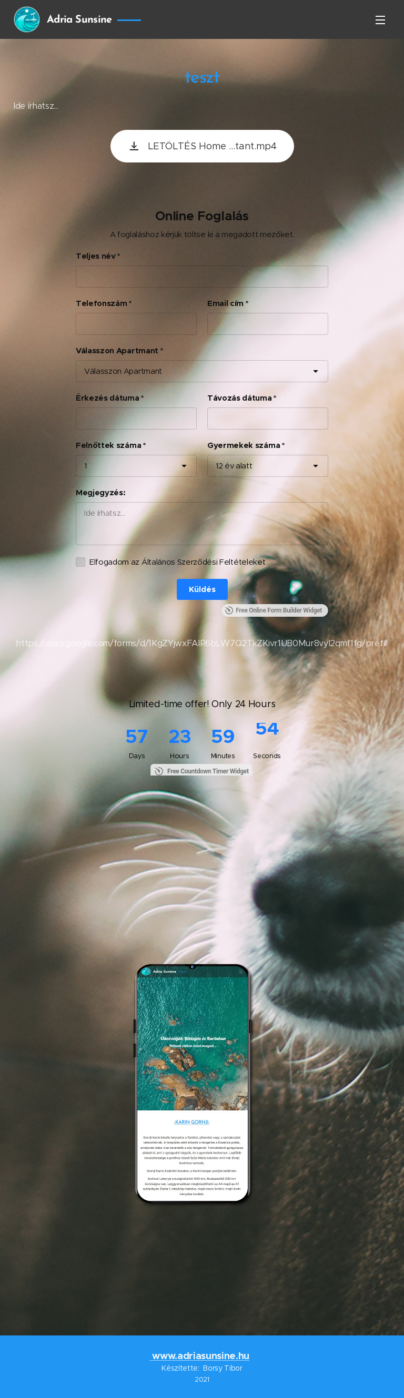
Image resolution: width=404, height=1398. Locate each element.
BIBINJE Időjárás (202, 1267)
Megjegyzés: (100, 492)
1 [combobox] (85, 466)
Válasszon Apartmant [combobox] (123, 371)
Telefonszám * (104, 303)
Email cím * (227, 303)
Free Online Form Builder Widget (273, 610)
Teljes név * (98, 256)
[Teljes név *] (202, 276)
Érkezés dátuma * (110, 398)
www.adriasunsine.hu (200, 1356)
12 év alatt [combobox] (234, 466)
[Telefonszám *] (136, 324)
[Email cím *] (268, 324)
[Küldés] (202, 589)
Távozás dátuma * (241, 398)
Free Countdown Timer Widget (208, 771)
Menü (380, 20)
